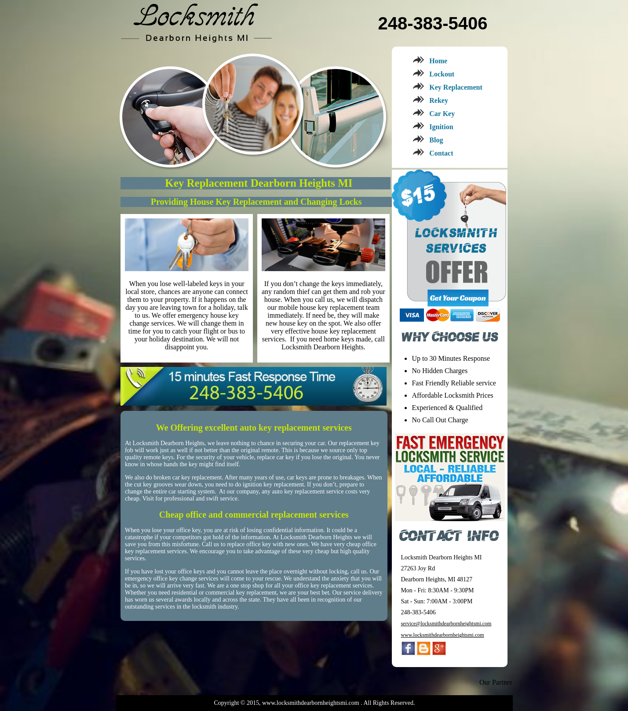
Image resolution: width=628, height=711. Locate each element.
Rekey (438, 100)
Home (438, 61)
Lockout (441, 74)
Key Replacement (455, 87)
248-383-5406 (432, 23)
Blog (436, 140)
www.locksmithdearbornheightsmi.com (442, 635)
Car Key (442, 113)
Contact (441, 153)
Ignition (441, 127)
